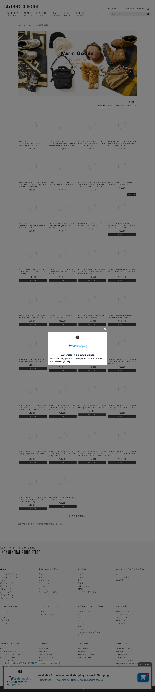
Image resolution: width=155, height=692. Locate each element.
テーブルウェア (84, 623)
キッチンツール (122, 574)
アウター (81, 577)
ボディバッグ (5, 589)
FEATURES (43, 649)
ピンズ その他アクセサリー (89, 592)
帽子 (79, 580)
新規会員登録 (83, 649)
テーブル (81, 617)
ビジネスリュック (7, 586)
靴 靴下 (81, 583)
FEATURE (41, 14)
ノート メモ (5, 612)
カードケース (44, 583)
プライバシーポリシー (125, 660)
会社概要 (120, 652)
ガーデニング (121, 617)
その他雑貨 (121, 606)
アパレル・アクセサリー (10, 655)
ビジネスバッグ (6, 583)
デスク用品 (4, 621)
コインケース (44, 580)
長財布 (41, 574)
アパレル (82, 569)
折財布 (41, 577)
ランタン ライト (84, 629)
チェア (80, 621)
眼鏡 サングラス (84, 586)
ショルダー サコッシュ (9, 577)
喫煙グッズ (120, 621)
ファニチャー (83, 614)
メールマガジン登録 (86, 655)
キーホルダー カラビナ (48, 592)
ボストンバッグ (6, 598)
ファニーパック (6, 580)
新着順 (110, 106)
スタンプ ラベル (7, 623)
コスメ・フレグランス (49, 606)
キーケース (43, 589)
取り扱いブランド (46, 658)
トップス (81, 574)
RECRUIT (80, 14)
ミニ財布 (42, 586)
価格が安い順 (119, 106)
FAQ (55, 14)
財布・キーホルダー (48, 569)
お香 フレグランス (46, 614)
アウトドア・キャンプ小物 (89, 632)
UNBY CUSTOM (45, 655)
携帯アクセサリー (123, 612)
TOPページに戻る (123, 649)
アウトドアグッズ (7, 669)
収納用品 (120, 580)
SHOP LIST (44, 660)
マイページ (107, 8)
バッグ (3, 569)
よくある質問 (128, 8)
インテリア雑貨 (122, 577)
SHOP (67, 14)
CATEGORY (13, 14)
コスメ (41, 612)
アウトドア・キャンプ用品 (90, 606)
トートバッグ (5, 592)
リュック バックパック (9, 574)
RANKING (43, 652)
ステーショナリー (8, 606)
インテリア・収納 (7, 658)
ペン (2, 614)
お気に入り (117, 8)
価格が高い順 (131, 106)
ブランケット (83, 626)
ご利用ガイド (121, 655)
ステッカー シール (124, 614)
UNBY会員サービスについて (89, 658)
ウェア (80, 635)
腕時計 (80, 589)
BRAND (27, 14)
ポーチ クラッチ (7, 595)
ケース (2, 617)
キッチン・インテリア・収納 (130, 569)
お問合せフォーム (123, 667)
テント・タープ (84, 612)
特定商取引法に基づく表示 (127, 664)
